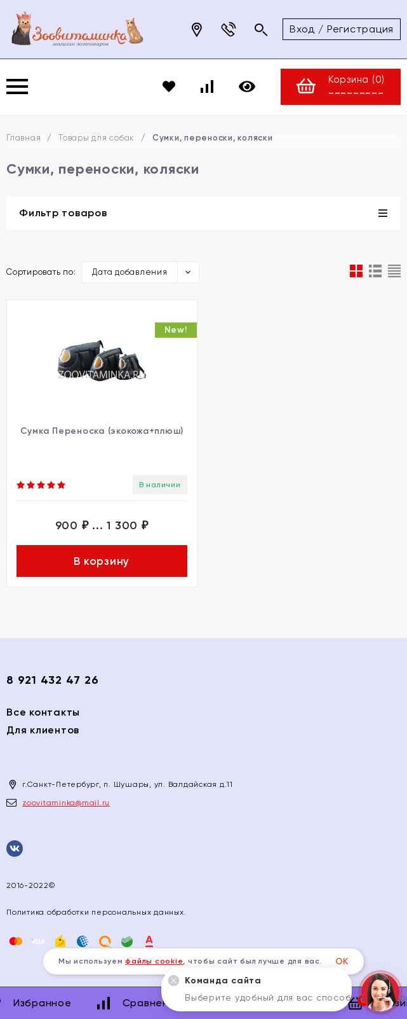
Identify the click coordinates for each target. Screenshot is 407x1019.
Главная (23, 138)
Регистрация (360, 29)
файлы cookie (154, 961)
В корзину (102, 561)
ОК (342, 961)
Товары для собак (96, 138)
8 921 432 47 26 (52, 680)
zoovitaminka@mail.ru (66, 802)
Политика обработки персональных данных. (96, 912)
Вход (302, 29)
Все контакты (43, 712)
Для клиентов (42, 730)
